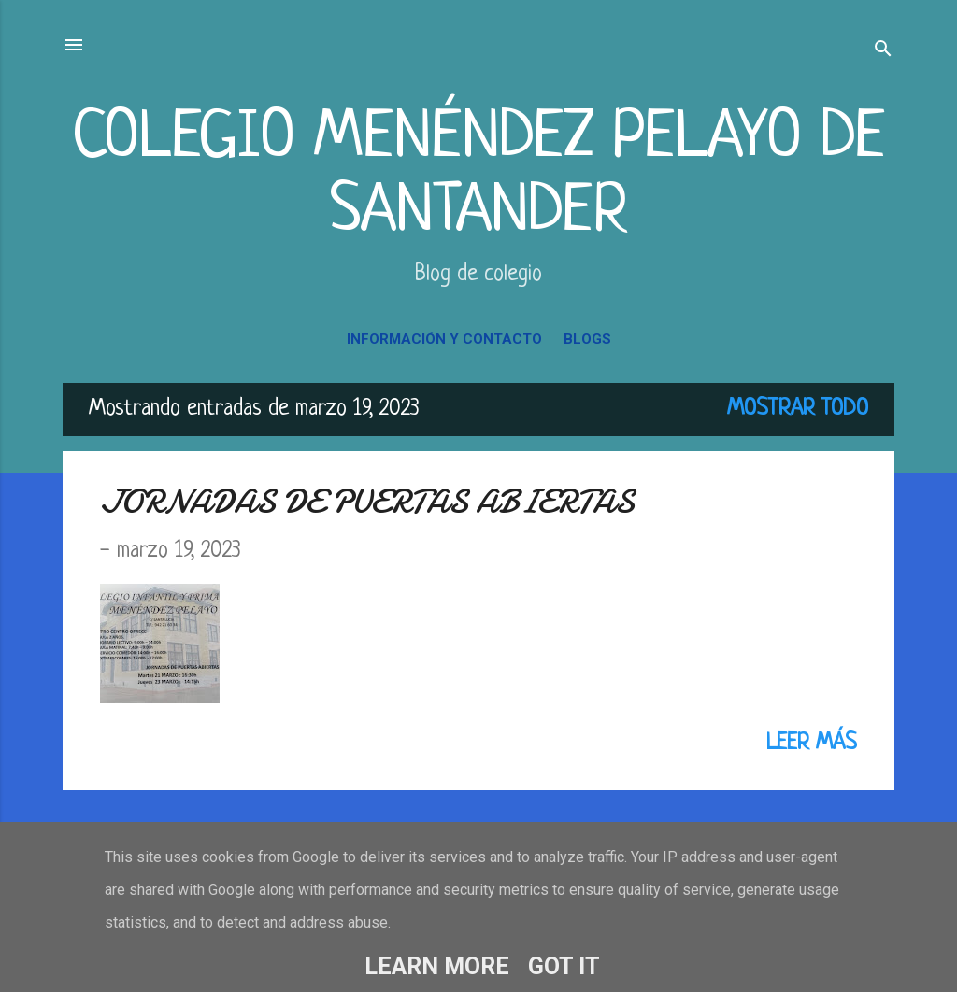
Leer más (811, 743)
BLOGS (587, 339)
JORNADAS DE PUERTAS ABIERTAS (367, 502)
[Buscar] (883, 50)
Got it (564, 966)
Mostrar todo (797, 409)
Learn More (436, 966)
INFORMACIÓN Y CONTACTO (444, 339)
